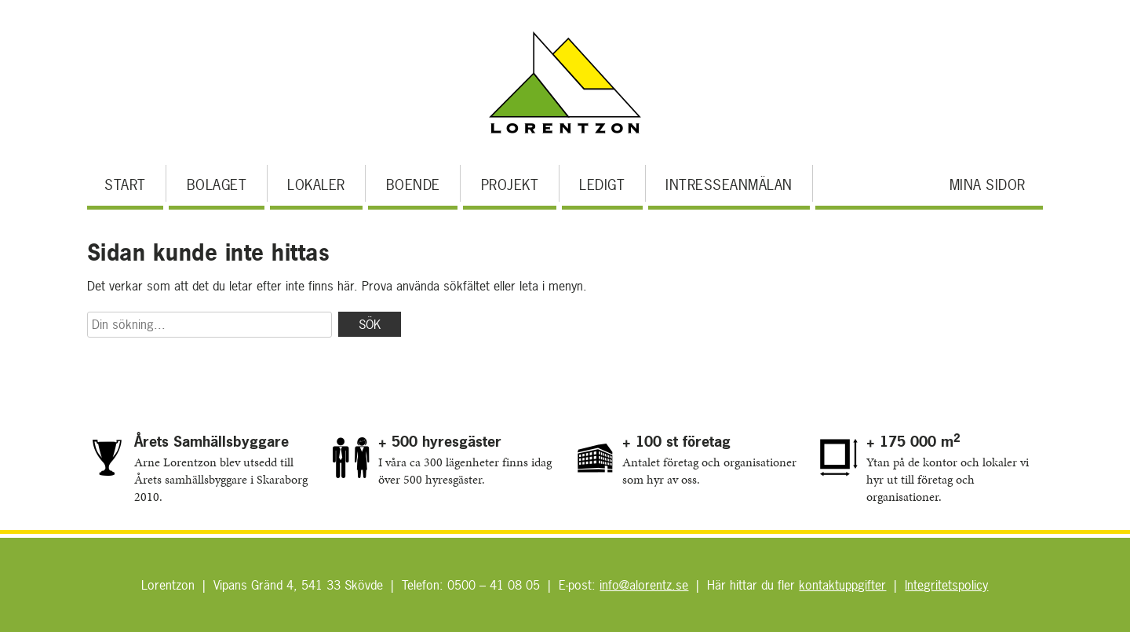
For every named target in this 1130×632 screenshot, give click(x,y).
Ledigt (602, 185)
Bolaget (217, 185)
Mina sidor (988, 185)
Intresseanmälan (729, 185)
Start (125, 185)
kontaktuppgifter (842, 585)
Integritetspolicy (946, 585)
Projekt (510, 185)
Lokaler (316, 185)
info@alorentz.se (644, 585)
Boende (413, 185)
